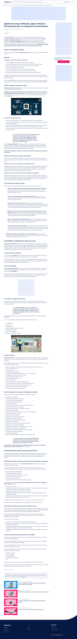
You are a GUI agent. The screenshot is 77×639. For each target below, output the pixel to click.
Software (29, 629)
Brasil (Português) (59, 635)
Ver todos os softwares (64, 61)
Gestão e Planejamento (10, 5)
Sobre (28, 627)
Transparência (6, 629)
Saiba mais (23, 576)
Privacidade (6, 627)
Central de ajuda (54, 629)
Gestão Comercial (18, 5)
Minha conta (53, 627)
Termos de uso (6, 631)
